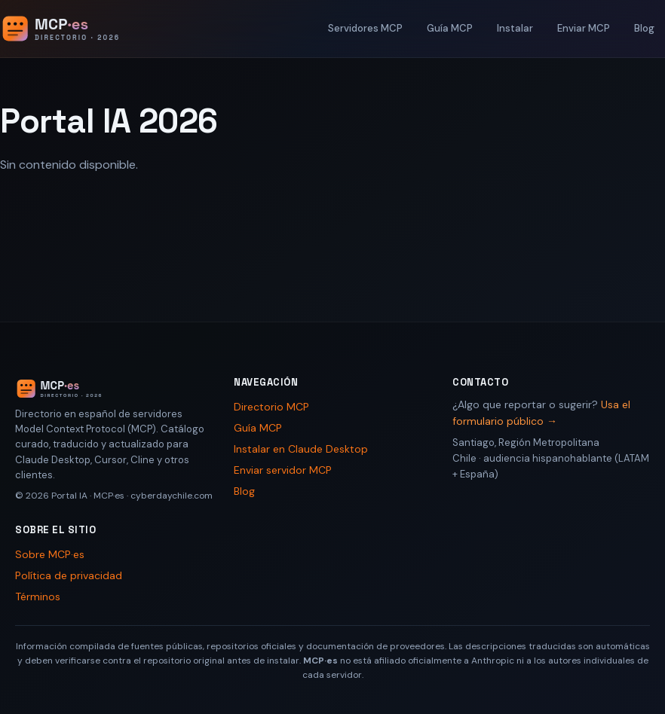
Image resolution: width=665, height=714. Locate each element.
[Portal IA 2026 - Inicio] (76, 28)
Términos (37, 596)
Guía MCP (450, 28)
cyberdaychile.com (171, 496)
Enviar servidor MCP (283, 470)
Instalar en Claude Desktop (301, 449)
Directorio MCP (271, 406)
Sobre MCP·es (49, 554)
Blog (644, 28)
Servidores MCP (365, 28)
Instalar (515, 28)
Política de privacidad (68, 575)
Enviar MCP (583, 28)
